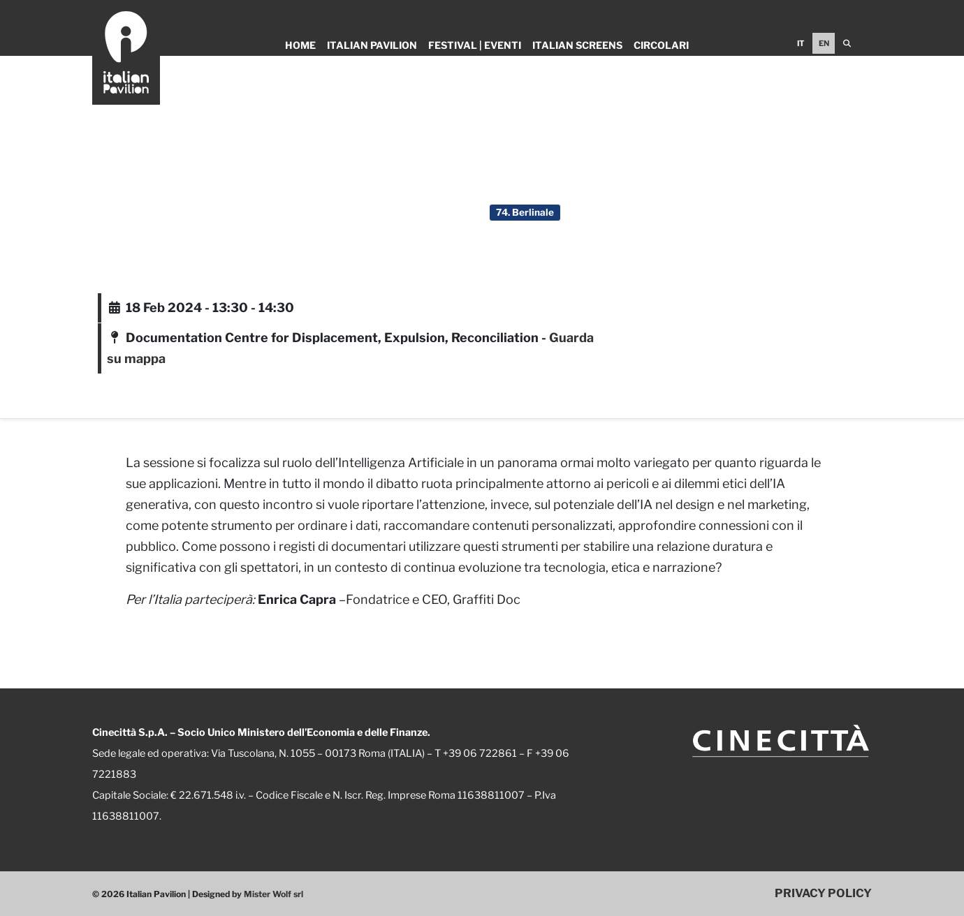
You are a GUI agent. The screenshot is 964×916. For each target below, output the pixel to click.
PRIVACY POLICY (823, 893)
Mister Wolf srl (273, 894)
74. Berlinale (525, 212)
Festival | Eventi (474, 45)
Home (300, 45)
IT (800, 43)
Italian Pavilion (372, 45)
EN (824, 43)
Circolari (661, 45)
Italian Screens (577, 45)
